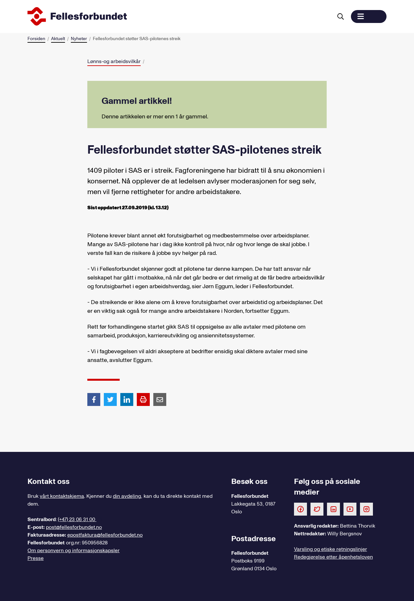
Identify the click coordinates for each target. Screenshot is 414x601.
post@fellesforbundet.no (74, 527)
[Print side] (143, 399)
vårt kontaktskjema (62, 496)
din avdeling (127, 496)
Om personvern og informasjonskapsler (73, 550)
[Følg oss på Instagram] (366, 508)
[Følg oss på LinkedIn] (333, 508)
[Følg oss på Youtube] (349, 508)
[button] (369, 16)
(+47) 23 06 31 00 (77, 519)
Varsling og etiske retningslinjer (330, 549)
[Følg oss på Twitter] (316, 508)
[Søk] (340, 16)
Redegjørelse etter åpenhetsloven (333, 557)
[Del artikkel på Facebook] (93, 399)
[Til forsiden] (178, 16)
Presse (35, 558)
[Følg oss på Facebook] (300, 508)
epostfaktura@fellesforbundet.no (105, 535)
